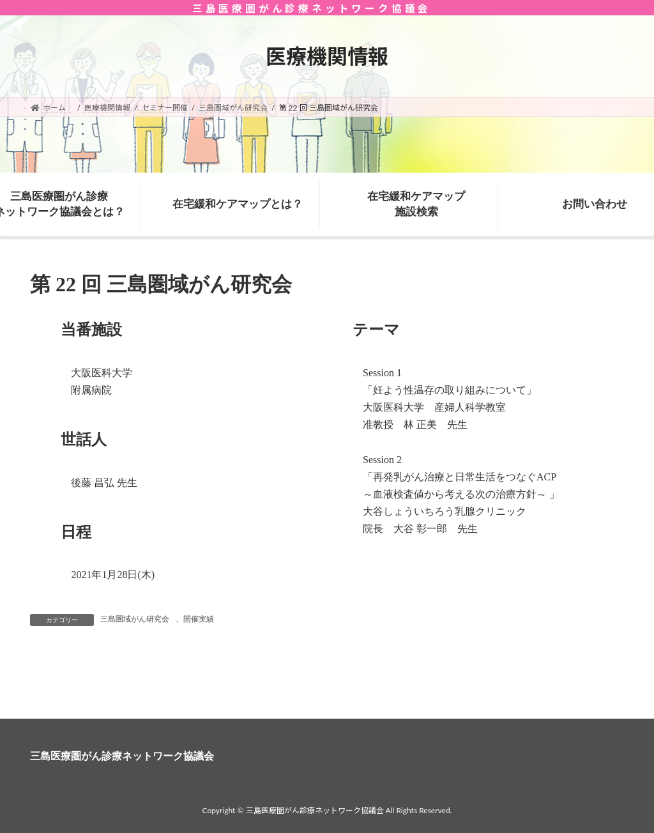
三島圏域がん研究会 (134, 619)
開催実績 (198, 619)
